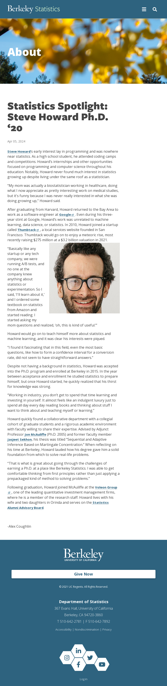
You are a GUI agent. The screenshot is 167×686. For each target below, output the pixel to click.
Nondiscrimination (87, 629)
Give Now (83, 574)
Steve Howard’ (20, 151)
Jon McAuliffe (36, 434)
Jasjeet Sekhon (20, 439)
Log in (83, 679)
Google (67, 214)
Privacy (107, 629)
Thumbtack (29, 229)
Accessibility (63, 629)
